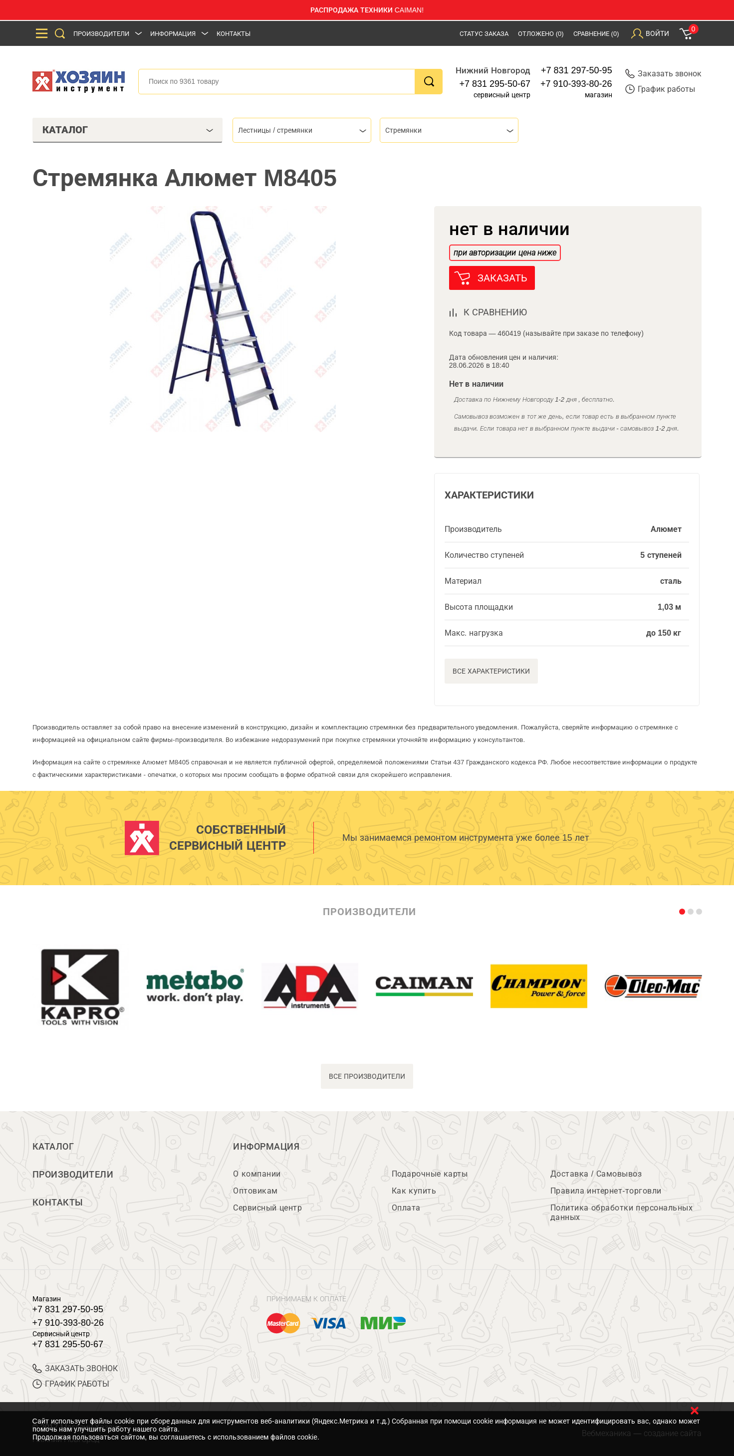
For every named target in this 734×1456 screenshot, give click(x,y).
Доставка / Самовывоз (596, 1174)
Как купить (414, 1191)
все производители (367, 1076)
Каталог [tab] (128, 129)
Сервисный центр (267, 1208)
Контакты (233, 33)
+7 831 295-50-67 (494, 84)
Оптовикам (255, 1191)
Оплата (406, 1208)
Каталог (53, 1147)
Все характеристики (491, 671)
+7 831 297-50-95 (576, 70)
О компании (256, 1174)
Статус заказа (484, 33)
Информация (173, 33)
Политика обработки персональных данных (621, 1212)
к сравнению (495, 312)
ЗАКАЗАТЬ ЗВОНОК (75, 1368)
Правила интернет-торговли (606, 1191)
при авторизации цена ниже (505, 252)
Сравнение (596, 33)
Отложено (541, 33)
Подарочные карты (430, 1174)
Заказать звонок (663, 73)
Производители (101, 33)
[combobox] (302, 130)
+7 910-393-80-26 (576, 84)
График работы (660, 89)
